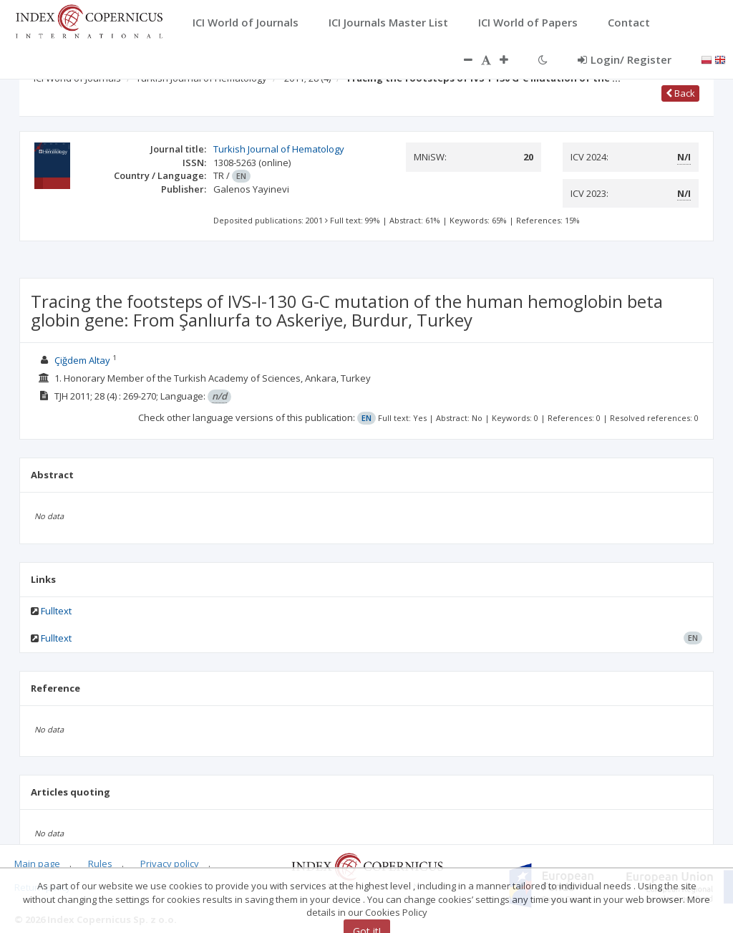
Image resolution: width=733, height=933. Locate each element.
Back (680, 93)
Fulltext (56, 610)
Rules (100, 863)
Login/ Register (624, 59)
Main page (37, 863)
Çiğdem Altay (82, 360)
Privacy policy (169, 863)
